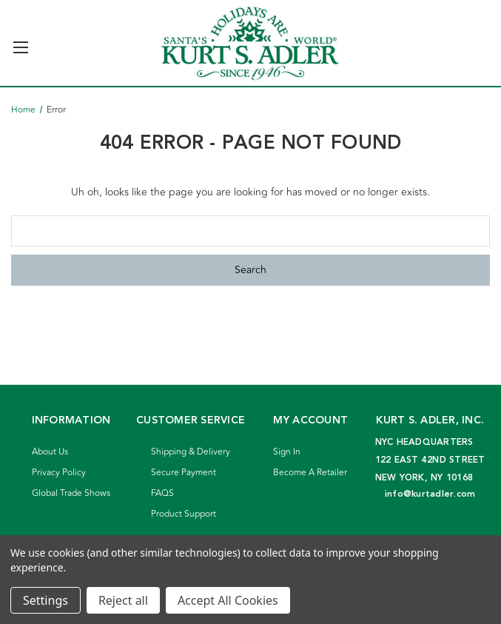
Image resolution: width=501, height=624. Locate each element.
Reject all (123, 600)
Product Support (183, 514)
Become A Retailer (310, 473)
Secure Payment (183, 473)
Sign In (286, 452)
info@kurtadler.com (430, 494)
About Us (50, 452)
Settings (45, 600)
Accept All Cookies (228, 600)
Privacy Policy (59, 473)
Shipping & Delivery (190, 452)
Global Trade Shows (71, 493)
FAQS (162, 493)
